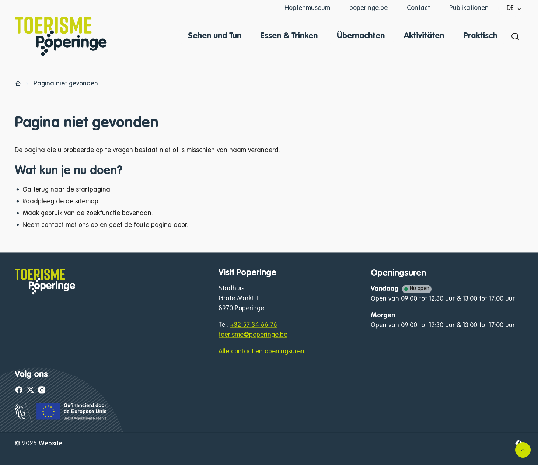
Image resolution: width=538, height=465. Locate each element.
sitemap (86, 201)
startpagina (93, 189)
